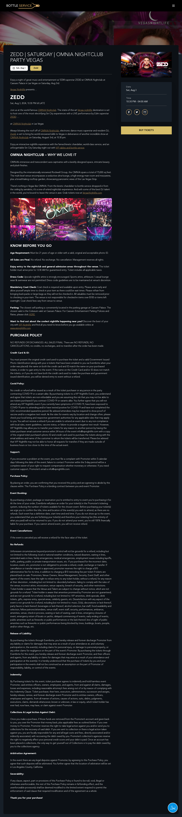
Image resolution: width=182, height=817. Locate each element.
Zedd (36, 68)
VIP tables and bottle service (70, 148)
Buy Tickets (146, 130)
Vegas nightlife (85, 110)
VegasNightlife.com (92, 193)
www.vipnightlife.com (20, 328)
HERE (32, 315)
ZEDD (13, 117)
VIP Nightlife (25, 325)
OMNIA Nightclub (47, 110)
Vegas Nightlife (17, 90)
